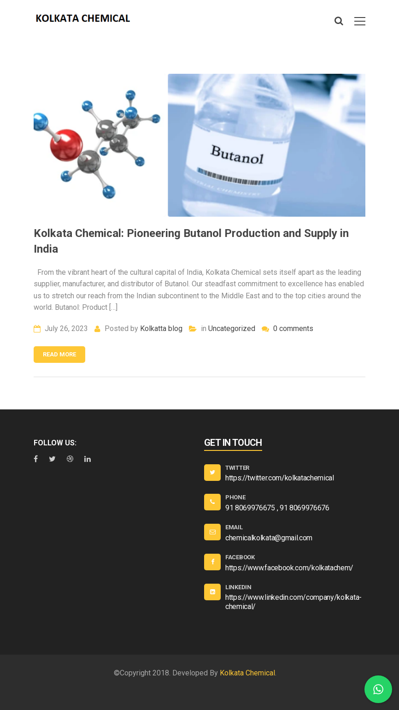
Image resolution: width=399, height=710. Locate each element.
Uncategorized (231, 328)
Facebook (240, 557)
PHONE (235, 497)
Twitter (237, 467)
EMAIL (234, 527)
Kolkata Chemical (247, 673)
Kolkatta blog (161, 328)
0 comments (287, 328)
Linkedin (238, 587)
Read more (59, 354)
